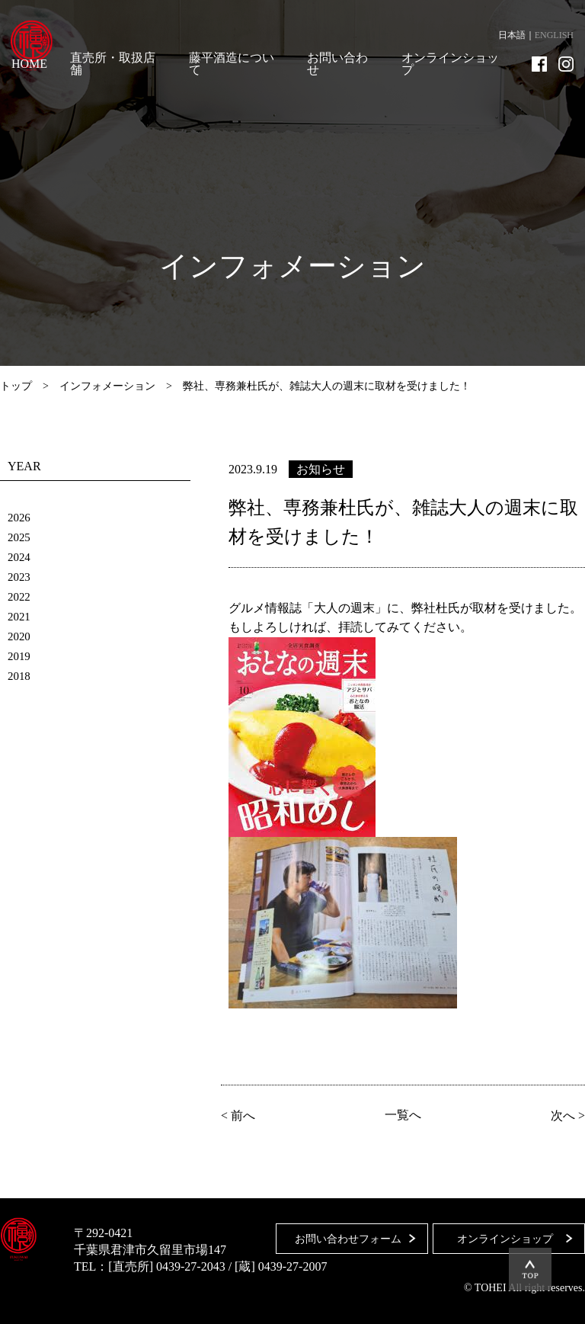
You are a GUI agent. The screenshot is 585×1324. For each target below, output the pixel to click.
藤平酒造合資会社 (40, 45)
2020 (20, 636)
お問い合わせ (337, 63)
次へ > (565, 1115)
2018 (20, 675)
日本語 (512, 35)
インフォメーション (107, 386)
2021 (20, 616)
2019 (20, 655)
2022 (20, 596)
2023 (20, 576)
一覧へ (403, 1115)
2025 (20, 537)
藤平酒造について (231, 63)
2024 (20, 556)
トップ (16, 386)
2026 (20, 517)
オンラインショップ (450, 63)
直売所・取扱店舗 (112, 63)
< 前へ (240, 1115)
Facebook (539, 64)
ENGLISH (554, 35)
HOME (29, 63)
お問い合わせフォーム (342, 1233)
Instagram (566, 64)
